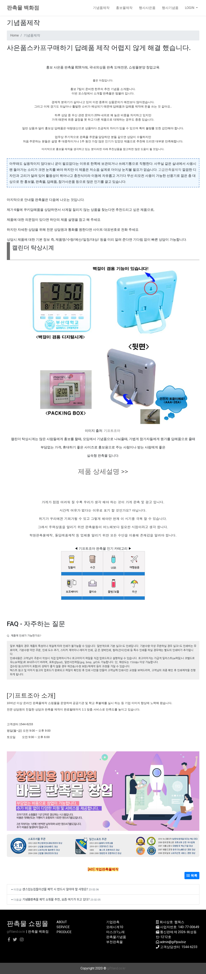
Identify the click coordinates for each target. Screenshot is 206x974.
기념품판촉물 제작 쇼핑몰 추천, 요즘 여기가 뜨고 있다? (56, 899)
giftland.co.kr (16, 932)
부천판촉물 (114, 942)
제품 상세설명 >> (103, 471)
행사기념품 (170, 8)
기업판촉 (112, 922)
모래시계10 (114, 927)
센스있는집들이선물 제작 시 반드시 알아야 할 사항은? (55, 889)
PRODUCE (64, 932)
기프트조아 (112, 431)
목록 (192, 876)
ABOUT (62, 922)
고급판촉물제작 (169, 170)
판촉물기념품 (116, 937)
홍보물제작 (124, 8)
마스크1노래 (115, 932)
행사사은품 (147, 8)
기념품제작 (101, 8)
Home (14, 35)
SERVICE (63, 927)
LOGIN (190, 8)
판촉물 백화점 (23, 8)
